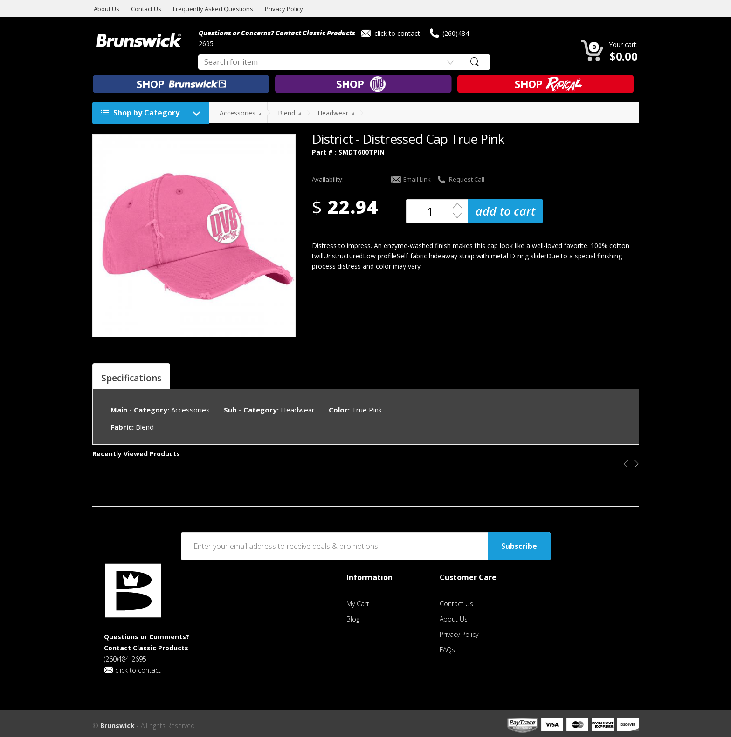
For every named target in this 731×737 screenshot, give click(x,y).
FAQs (447, 649)
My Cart (357, 603)
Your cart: (623, 44)
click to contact (390, 33)
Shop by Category (153, 113)
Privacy (459, 634)
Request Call (460, 179)
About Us (106, 9)
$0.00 (623, 56)
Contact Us (146, 9)
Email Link (411, 179)
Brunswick (117, 725)
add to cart (505, 211)
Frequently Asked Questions (213, 9)
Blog (352, 619)
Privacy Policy (284, 9)
